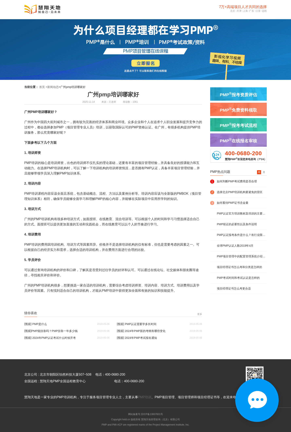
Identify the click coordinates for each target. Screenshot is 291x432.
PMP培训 (145, 397)
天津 (239, 11)
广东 (251, 11)
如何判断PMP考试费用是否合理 (237, 181)
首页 (42, 87)
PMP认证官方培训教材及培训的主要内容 (242, 213)
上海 (245, 11)
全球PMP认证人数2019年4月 (235, 245)
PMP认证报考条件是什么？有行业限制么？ (242, 235)
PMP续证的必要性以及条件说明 (237, 224)
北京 (232, 11)
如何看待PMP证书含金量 (232, 202)
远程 (264, 11)
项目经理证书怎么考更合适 (234, 288)
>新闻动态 (52, 87)
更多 (199, 314)
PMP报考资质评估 (238, 94)
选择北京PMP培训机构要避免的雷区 (240, 192)
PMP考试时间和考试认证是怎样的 (238, 277)
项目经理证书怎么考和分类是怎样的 (239, 267)
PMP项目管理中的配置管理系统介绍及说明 (242, 256)
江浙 (258, 11)
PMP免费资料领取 (238, 109)
